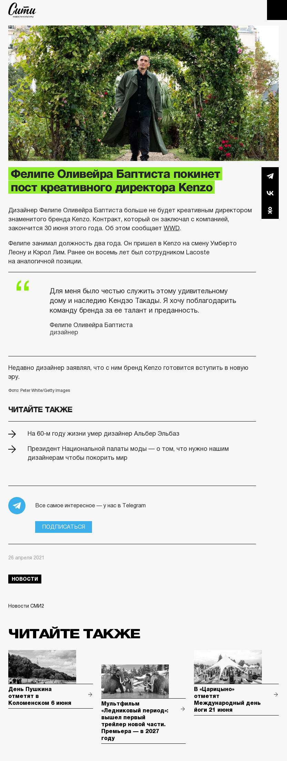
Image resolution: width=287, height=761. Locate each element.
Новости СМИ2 (26, 606)
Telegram (270, 175)
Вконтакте (270, 193)
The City (22, 10)
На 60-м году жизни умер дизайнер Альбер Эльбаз (104, 433)
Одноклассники (270, 210)
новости (25, 579)
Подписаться (63, 527)
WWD (172, 228)
